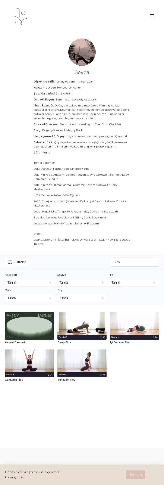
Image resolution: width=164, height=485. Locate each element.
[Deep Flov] (82, 342)
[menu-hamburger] (152, 16)
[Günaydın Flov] (29, 380)
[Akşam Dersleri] (29, 342)
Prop (60, 290)
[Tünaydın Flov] (82, 380)
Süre (8, 290)
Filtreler (17, 262)
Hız (111, 275)
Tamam (136, 475)
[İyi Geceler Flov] (134, 342)
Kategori (11, 275)
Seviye (61, 275)
